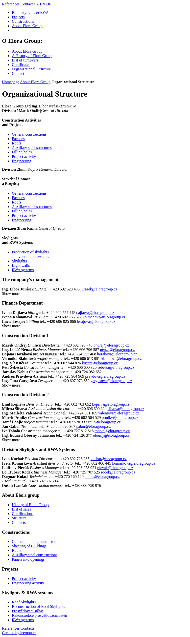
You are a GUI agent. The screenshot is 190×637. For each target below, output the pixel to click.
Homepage (10, 82)
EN (42, 4)
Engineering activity (28, 583)
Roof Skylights (24, 602)
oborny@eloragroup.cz (111, 435)
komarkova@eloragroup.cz (133, 463)
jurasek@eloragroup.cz (99, 289)
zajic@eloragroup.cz (104, 422)
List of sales (21, 509)
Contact (27, 4)
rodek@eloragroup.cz (118, 472)
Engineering (21, 161)
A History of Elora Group (32, 56)
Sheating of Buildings (29, 546)
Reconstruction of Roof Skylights (38, 606)
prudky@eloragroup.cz (120, 417)
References (11, 4)
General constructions (29, 134)
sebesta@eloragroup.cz (116, 367)
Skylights (19, 261)
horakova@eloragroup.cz (117, 354)
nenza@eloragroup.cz (117, 350)
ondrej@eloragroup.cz (111, 345)
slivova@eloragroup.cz (126, 409)
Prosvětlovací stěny (27, 611)
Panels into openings (28, 559)
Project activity (24, 156)
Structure (19, 518)
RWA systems (23, 270)
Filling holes (22, 152)
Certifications (22, 514)
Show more (11, 293)
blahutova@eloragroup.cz (121, 358)
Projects (18, 17)
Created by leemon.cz (19, 633)
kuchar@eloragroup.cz (109, 459)
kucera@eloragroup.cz (100, 363)
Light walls (21, 265)
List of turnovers (25, 60)
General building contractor (34, 541)
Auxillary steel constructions (34, 555)
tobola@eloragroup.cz (112, 431)
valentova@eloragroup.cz (118, 413)
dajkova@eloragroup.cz (95, 312)
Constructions (23, 21)
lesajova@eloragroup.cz (96, 321)
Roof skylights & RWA (30, 12)
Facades (18, 139)
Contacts (19, 522)
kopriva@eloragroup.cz (110, 404)
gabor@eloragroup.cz (93, 426)
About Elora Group (27, 26)
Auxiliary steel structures (32, 147)
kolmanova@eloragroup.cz (104, 317)
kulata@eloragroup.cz (102, 476)
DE (48, 4)
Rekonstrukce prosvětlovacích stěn (39, 615)
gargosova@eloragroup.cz (111, 381)
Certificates (21, 64)
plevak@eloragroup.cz (115, 468)
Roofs (16, 143)
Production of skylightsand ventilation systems (30, 254)
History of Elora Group (30, 505)
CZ (36, 4)
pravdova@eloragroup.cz (105, 376)
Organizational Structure (31, 69)
